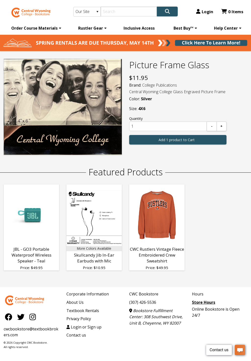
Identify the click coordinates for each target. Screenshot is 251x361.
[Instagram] (32, 316)
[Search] (129, 11)
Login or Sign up (83, 327)
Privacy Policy (78, 318)
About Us (75, 302)
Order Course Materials (34, 28)
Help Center (226, 28)
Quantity (136, 118)
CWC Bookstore (143, 294)
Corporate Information (87, 294)
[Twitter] (22, 316)
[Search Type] (87, 12)
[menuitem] (35, 28)
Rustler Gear (90, 28)
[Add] (221, 126)
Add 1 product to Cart (177, 139)
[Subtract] (212, 126)
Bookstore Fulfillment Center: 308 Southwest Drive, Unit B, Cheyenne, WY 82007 (156, 317)
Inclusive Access (139, 28)
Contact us (76, 335)
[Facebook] (10, 316)
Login (204, 11)
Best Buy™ (183, 28)
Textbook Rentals (82, 310)
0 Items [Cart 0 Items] (232, 11)
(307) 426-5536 (142, 302)
